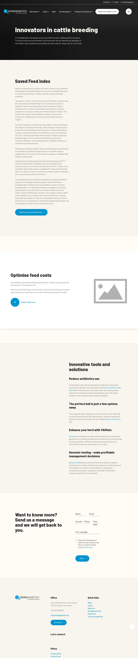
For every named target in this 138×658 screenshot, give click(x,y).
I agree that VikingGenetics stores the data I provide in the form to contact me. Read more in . (88, 543)
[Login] (122, 11)
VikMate (72, 436)
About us (91, 608)
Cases (90, 605)
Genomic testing (75, 463)
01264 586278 (58, 610)
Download (92, 613)
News (90, 602)
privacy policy (88, 547)
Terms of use (56, 656)
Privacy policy (56, 653)
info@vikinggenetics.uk (60, 615)
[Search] (107, 11)
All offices (59, 622)
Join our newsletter (95, 616)
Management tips (94, 611)
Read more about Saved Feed (33, 212)
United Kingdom (127, 2)
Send (83, 558)
